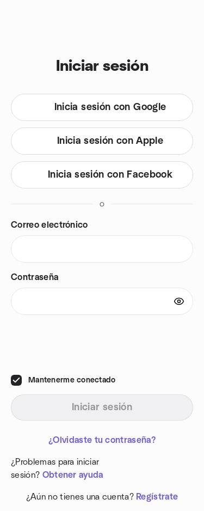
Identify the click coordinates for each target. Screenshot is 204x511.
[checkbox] (16, 380)
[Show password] (179, 301)
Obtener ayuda (72, 475)
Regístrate (157, 496)
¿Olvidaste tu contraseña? (102, 440)
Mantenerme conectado (72, 380)
